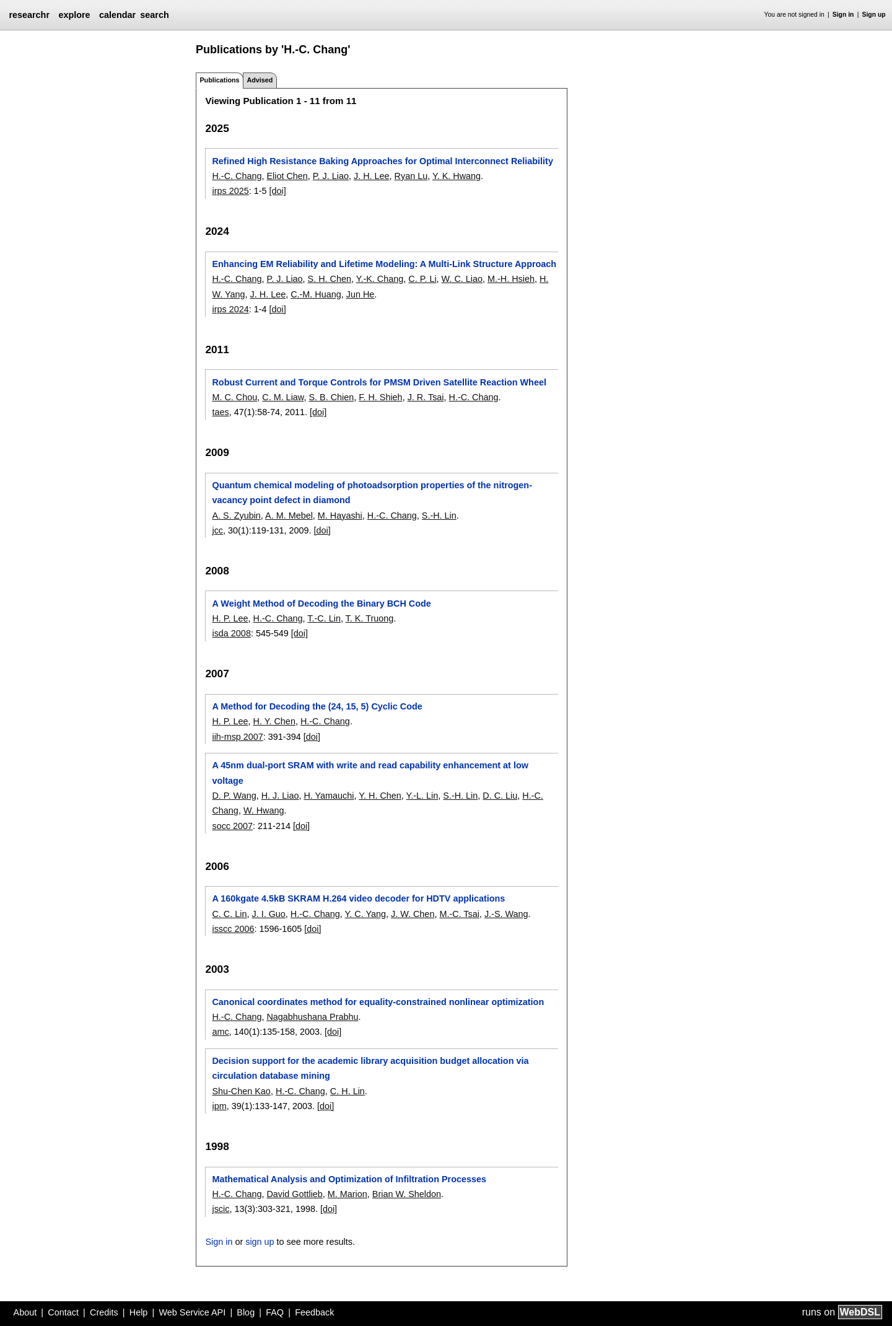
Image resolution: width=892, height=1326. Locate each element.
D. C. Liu (500, 796)
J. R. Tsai (426, 397)
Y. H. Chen (380, 796)
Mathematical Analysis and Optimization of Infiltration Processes (349, 1179)
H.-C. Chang (236, 176)
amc (220, 1032)
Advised (260, 80)
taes (220, 412)
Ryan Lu (411, 176)
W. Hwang (263, 810)
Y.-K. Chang (380, 279)
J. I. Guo (268, 914)
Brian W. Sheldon (406, 1194)
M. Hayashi (340, 515)
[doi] (277, 191)
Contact (63, 1312)
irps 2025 (230, 191)
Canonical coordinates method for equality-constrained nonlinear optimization (378, 1002)
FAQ (275, 1312)
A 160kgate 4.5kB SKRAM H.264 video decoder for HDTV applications (358, 898)
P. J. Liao (331, 176)
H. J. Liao (280, 796)
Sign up (874, 14)
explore (74, 15)
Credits (104, 1312)
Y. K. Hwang (456, 176)
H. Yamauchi (329, 796)
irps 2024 (230, 309)
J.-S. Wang (506, 914)
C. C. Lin (229, 914)
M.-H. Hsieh (511, 279)
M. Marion (347, 1194)
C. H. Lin (347, 1091)
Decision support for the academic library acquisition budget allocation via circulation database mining (370, 1068)
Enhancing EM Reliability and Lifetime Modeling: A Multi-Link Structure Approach (384, 264)
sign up (259, 1242)
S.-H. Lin (439, 515)
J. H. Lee (372, 176)
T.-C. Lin (324, 618)
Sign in (843, 14)
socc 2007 (232, 826)
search (154, 15)
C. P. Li (422, 279)
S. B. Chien (331, 397)
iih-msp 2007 (237, 737)
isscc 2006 (233, 929)
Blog (246, 1312)
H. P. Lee (230, 618)
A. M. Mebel (289, 515)
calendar (117, 15)
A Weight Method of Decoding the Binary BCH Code (321, 603)
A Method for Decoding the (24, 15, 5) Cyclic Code (317, 706)
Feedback (314, 1312)
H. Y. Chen (274, 721)
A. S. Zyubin (236, 515)
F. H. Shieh (380, 397)
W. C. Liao (462, 279)
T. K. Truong (370, 618)
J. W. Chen (412, 914)
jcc (217, 530)
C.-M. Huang (316, 294)
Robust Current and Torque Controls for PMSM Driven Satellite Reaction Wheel (379, 382)
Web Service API (192, 1312)
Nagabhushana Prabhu (312, 1017)
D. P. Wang (234, 796)
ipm (219, 1106)
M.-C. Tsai (459, 914)
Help (138, 1312)
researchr (29, 15)
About (25, 1312)
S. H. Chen (329, 279)
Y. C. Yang (365, 914)
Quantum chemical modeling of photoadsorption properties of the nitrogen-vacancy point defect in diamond (371, 492)
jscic (220, 1209)
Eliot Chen (286, 176)
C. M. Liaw (283, 397)
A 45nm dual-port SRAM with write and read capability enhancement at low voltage (370, 772)
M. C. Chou (234, 397)
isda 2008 (231, 633)
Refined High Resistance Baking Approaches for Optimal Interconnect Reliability (382, 161)
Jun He (360, 294)
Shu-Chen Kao (241, 1091)
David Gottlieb (294, 1194)
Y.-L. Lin (422, 796)
